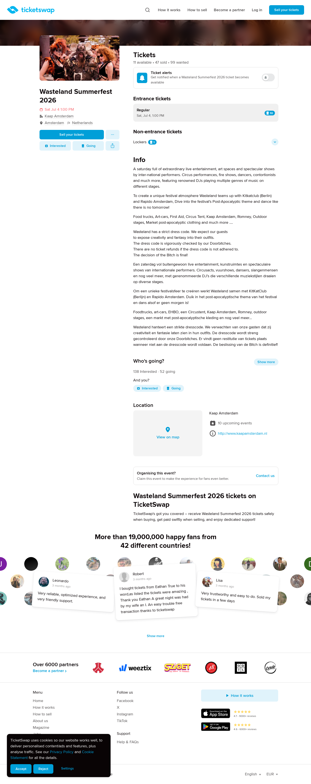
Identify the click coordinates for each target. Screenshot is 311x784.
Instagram (125, 714)
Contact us (265, 475)
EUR (272, 774)
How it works (169, 10)
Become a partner (229, 10)
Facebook (125, 700)
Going (88, 146)
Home (38, 700)
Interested (55, 146)
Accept (21, 769)
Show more (266, 362)
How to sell (197, 10)
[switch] (268, 77)
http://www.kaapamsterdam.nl (242, 433)
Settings (67, 768)
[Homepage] (30, 10)
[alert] (59, 755)
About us (40, 720)
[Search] (147, 9)
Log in (257, 10)
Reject (43, 769)
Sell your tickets (286, 10)
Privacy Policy (61, 751)
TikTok (122, 720)
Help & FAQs (128, 742)
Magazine (41, 727)
